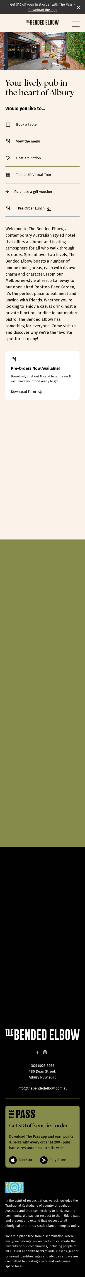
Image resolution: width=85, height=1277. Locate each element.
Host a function (42, 158)
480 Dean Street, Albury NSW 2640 (42, 1074)
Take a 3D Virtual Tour (42, 174)
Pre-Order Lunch (28, 208)
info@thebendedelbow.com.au (42, 1088)
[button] (76, 25)
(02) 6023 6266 (42, 1065)
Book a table (42, 124)
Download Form (26, 392)
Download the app (42, 10)
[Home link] (42, 22)
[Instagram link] (45, 1052)
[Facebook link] (37, 1052)
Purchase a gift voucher (42, 191)
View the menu (42, 141)
